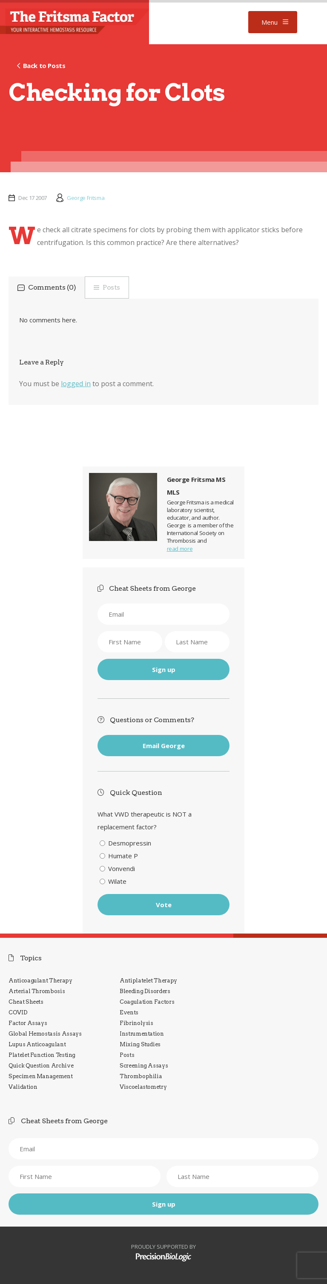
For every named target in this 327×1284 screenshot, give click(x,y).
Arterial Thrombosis (37, 991)
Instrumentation (142, 1034)
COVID (18, 1012)
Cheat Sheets (26, 1002)
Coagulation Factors (147, 1002)
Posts (111, 287)
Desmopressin (129, 843)
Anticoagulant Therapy (40, 980)
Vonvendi (121, 868)
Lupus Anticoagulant (37, 1044)
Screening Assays (144, 1065)
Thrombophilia (141, 1076)
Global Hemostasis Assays (45, 1034)
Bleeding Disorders (145, 991)
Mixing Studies (140, 1044)
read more (180, 548)
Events (129, 1012)
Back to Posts (44, 65)
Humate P (123, 855)
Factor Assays (28, 1023)
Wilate (117, 881)
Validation (23, 1087)
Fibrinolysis (136, 1023)
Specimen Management (40, 1076)
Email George (164, 745)
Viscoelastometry (143, 1087)
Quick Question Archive (41, 1065)
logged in (76, 383)
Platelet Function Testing (42, 1055)
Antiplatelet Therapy (148, 980)
